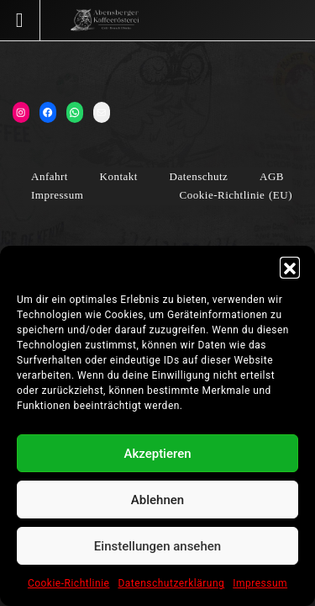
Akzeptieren (157, 453)
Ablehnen (157, 500)
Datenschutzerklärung (171, 583)
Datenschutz (199, 176)
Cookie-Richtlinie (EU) (236, 195)
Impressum (260, 583)
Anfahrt (49, 176)
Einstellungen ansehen (157, 546)
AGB (272, 176)
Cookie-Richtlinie (69, 583)
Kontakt (119, 176)
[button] (289, 266)
